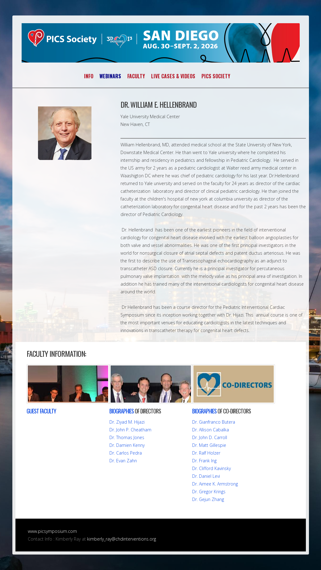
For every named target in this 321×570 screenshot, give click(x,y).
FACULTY (136, 76)
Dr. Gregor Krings (209, 491)
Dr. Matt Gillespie (209, 445)
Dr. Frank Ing (204, 461)
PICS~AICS (161, 43)
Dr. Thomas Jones (126, 437)
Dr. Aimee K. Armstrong (215, 484)
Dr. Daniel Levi (206, 476)
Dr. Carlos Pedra (125, 453)
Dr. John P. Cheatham (130, 430)
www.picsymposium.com (52, 531)
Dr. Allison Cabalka (210, 430)
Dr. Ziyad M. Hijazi (127, 422)
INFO (88, 76)
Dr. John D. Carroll (209, 437)
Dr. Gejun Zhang (208, 499)
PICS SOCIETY (215, 76)
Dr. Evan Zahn (123, 461)
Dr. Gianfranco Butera (213, 422)
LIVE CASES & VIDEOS (173, 76)
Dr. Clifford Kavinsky (211, 468)
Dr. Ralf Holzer (206, 453)
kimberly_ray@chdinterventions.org (121, 539)
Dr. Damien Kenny (127, 445)
